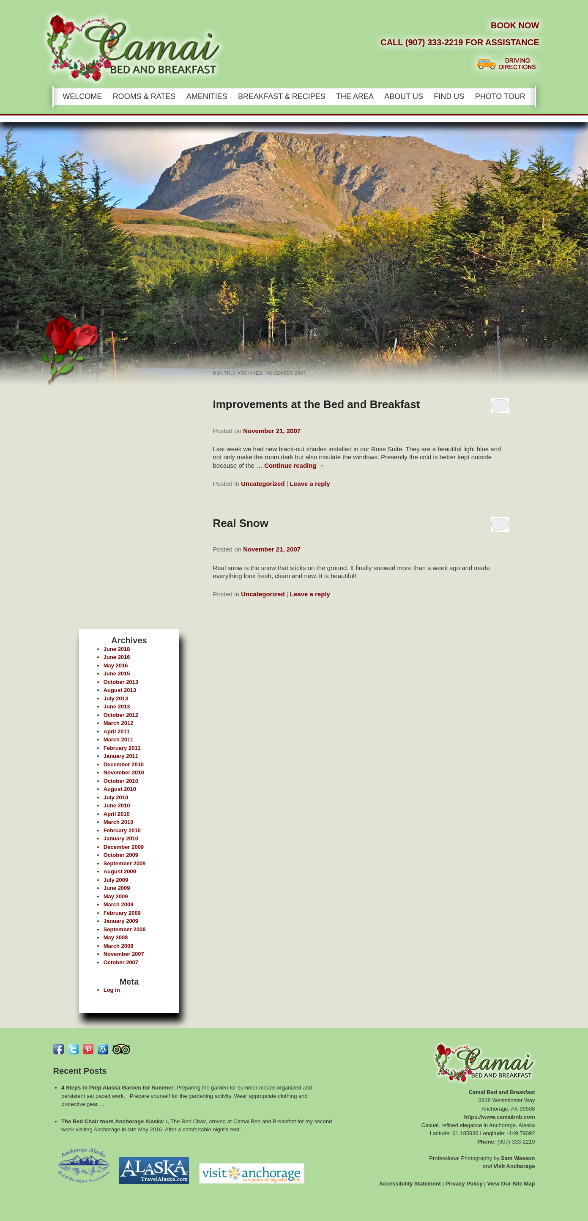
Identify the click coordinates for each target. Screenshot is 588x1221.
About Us (403, 96)
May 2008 (116, 937)
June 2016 (117, 657)
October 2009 (121, 855)
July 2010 (116, 797)
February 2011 (122, 748)
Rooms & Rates (144, 96)
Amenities (206, 96)
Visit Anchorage (514, 1166)
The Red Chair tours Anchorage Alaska (112, 1121)
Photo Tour (500, 96)
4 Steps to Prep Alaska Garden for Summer (117, 1087)
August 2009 (120, 871)
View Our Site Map (511, 1183)
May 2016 (116, 665)
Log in (112, 990)
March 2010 (119, 822)
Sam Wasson (518, 1158)
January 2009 (121, 921)
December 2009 (124, 847)
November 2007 (124, 954)
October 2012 (121, 715)
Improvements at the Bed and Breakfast (316, 404)
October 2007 (121, 962)
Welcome (82, 96)
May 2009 (116, 896)
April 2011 (117, 731)
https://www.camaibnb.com (499, 1117)
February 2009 (122, 913)
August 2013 (120, 690)
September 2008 (125, 929)
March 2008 (119, 946)
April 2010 (117, 814)
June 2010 (117, 805)
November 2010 (124, 772)
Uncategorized (262, 483)
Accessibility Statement (410, 1183)
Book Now (515, 25)
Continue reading (294, 465)
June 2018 (117, 649)
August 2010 (120, 789)
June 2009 (117, 888)
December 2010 (124, 764)
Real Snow (240, 523)
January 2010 (121, 838)
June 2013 (117, 706)
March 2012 (119, 723)
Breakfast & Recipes (281, 96)
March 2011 (119, 739)
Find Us (449, 96)
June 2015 (117, 673)
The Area (355, 96)
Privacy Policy (464, 1183)
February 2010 (122, 830)
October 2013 (121, 682)
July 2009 (116, 880)
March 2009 (119, 904)
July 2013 (116, 698)
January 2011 (121, 756)
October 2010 (121, 781)
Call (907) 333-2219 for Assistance (459, 42)
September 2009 (125, 863)
